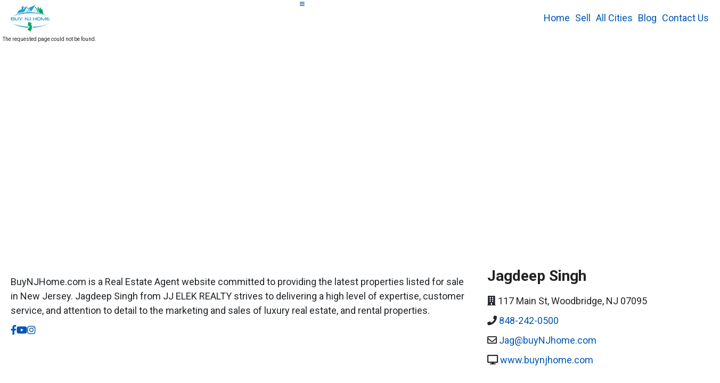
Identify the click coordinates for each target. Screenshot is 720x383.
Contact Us (685, 17)
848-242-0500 (529, 320)
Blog (647, 17)
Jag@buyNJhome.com (547, 340)
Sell (583, 17)
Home (557, 17)
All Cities (614, 17)
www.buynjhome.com (546, 359)
